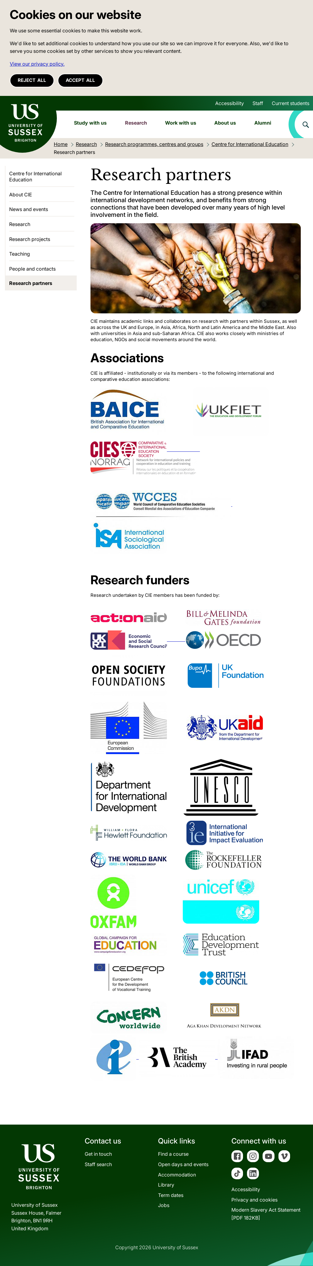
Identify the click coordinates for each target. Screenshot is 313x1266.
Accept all (80, 80)
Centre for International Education (35, 176)
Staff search (98, 1164)
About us (225, 123)
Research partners (30, 283)
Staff (257, 103)
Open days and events (183, 1164)
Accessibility (229, 103)
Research (136, 123)
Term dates (170, 1195)
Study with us (90, 123)
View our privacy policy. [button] (37, 64)
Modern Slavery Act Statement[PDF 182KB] (265, 1214)
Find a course (173, 1154)
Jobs (163, 1205)
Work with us (180, 123)
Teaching (19, 254)
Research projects (29, 239)
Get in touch (98, 1154)
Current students (290, 103)
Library (166, 1185)
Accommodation (177, 1175)
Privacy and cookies (254, 1200)
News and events (28, 209)
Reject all (32, 80)
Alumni (262, 123)
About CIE (20, 195)
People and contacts (32, 269)
